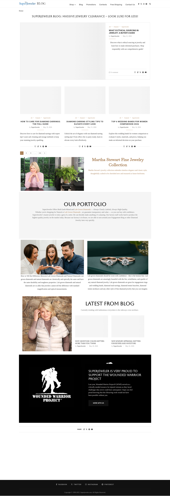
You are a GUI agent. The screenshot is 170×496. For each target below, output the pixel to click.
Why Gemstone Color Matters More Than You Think (89, 342)
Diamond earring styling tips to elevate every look (85, 122)
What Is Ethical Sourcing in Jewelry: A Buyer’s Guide (124, 31)
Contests (103, 5)
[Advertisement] (85, 458)
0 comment (113, 72)
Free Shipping (116, 5)
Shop (71, 5)
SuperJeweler (126, 27)
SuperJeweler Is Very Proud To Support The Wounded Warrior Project (114, 375)
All (110, 27)
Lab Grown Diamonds (72, 212)
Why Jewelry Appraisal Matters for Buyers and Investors (126, 342)
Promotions (91, 5)
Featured (116, 27)
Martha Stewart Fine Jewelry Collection (118, 162)
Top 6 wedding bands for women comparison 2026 (129, 122)
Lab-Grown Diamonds (82, 210)
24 (40, 153)
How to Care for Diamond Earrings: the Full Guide (41, 122)
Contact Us (130, 5)
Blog (81, 5)
